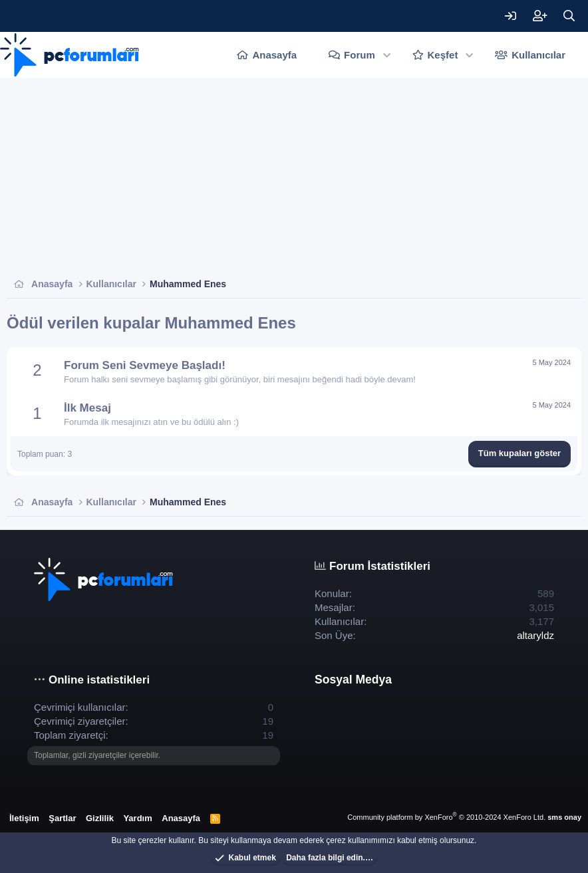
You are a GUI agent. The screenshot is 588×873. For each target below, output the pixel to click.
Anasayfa (274, 55)
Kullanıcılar (538, 55)
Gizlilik (100, 818)
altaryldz (535, 635)
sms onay (564, 817)
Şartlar (62, 818)
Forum (359, 55)
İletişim (24, 818)
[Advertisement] (294, 177)
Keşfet (443, 55)
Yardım (137, 818)
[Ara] (568, 16)
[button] (386, 55)
